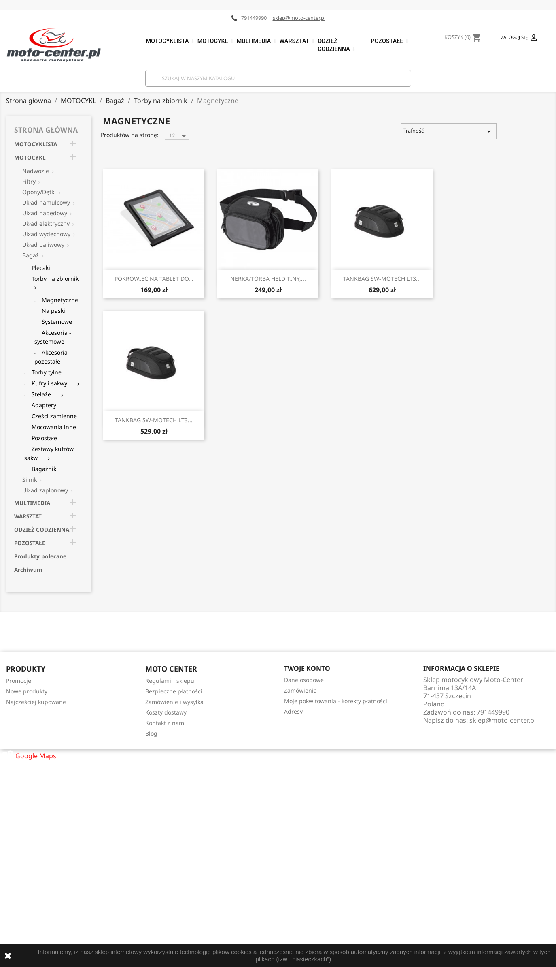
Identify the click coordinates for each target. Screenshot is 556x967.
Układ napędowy (44, 213)
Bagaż (30, 255)
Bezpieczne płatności (173, 691)
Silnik (29, 479)
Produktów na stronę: (130, 135)
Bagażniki (45, 469)
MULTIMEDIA (32, 503)
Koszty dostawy (166, 712)
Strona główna (46, 130)
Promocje (18, 681)
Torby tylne (47, 372)
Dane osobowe (304, 680)
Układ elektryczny (46, 223)
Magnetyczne (60, 300)
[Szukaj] (278, 78)
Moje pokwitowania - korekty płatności (335, 701)
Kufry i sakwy (49, 383)
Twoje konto (307, 668)
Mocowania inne (54, 427)
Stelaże (41, 394)
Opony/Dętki (39, 192)
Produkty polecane (40, 556)
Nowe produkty (26, 691)
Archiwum (28, 569)
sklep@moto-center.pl (299, 17)
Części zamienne (54, 416)
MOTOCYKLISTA (35, 144)
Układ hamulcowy (46, 202)
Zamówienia (300, 690)
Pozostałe (44, 438)
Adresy (293, 711)
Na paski (53, 310)
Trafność (448, 131)
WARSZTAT (28, 516)
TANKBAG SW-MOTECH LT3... (382, 278)
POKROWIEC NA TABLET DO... (154, 278)
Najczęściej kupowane (36, 702)
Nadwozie (35, 171)
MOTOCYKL (30, 157)
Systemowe (57, 321)
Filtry (29, 181)
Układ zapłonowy (45, 490)
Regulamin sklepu (169, 681)
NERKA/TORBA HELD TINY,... (268, 278)
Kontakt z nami (165, 723)
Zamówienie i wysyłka (174, 702)
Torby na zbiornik (55, 278)
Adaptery (44, 405)
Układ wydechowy (46, 234)
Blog (151, 733)
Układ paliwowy (43, 244)
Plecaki (41, 268)
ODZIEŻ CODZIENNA (41, 529)
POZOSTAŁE (29, 543)
